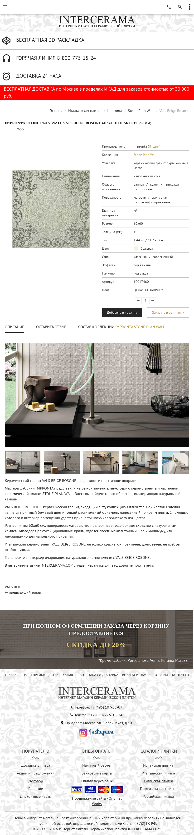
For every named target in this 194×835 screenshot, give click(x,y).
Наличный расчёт (97, 765)
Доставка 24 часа (35, 765)
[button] (183, 397)
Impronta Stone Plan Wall (140, 326)
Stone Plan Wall (141, 110)
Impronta (114, 110)
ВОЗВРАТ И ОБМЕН (136, 675)
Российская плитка (158, 796)
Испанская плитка (158, 765)
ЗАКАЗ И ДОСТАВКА (103, 675)
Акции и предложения (35, 773)
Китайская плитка (158, 781)
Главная (56, 110)
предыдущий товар (25, 592)
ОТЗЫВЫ (161, 675)
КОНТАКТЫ (180, 675)
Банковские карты (97, 773)
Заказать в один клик (168, 312)
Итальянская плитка (85, 110)
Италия (154, 146)
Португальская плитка (158, 788)
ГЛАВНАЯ (11, 675)
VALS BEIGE (14, 586)
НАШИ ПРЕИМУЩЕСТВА (40, 675)
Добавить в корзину (122, 312)
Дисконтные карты (36, 796)
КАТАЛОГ (69, 675)
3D (82, 675)
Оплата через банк (97, 781)
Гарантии (35, 788)
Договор (36, 781)
